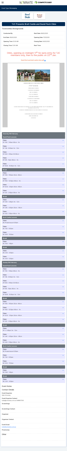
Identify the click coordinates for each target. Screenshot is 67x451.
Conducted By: (8, 33)
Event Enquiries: (7, 393)
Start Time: (37, 45)
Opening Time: (8, 41)
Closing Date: (38, 41)
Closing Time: (7, 45)
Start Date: (37, 33)
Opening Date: (38, 37)
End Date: (6, 37)
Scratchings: (6, 403)
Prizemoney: (6, 430)
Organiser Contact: (8, 419)
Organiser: (5, 414)
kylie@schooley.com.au (9, 426)
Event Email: (6, 424)
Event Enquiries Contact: (9, 398)
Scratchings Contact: (8, 409)
